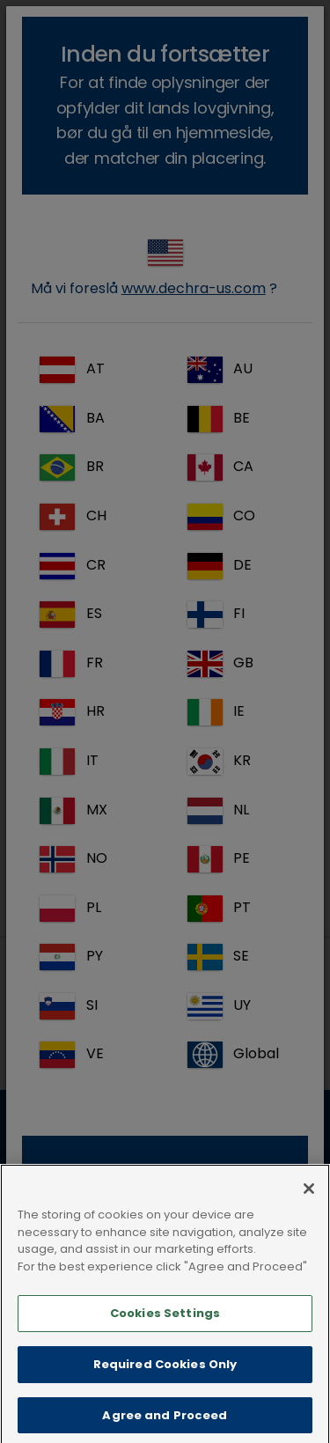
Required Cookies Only (165, 1384)
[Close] (309, 1208)
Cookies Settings (165, 1333)
